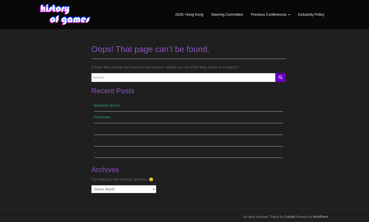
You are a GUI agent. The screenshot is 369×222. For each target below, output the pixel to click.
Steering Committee (227, 14)
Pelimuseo (102, 117)
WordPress (320, 217)
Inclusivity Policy (311, 14)
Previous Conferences (270, 14)
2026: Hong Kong (189, 14)
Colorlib (289, 217)
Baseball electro (107, 105)
